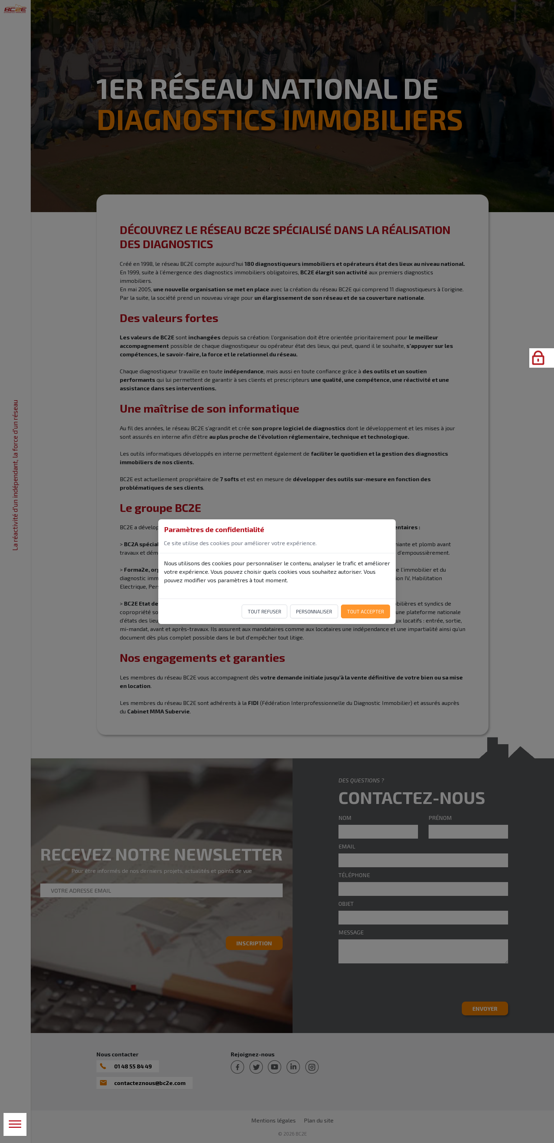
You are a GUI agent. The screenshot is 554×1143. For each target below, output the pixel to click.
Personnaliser (314, 611)
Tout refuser (264, 611)
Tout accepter (365, 611)
